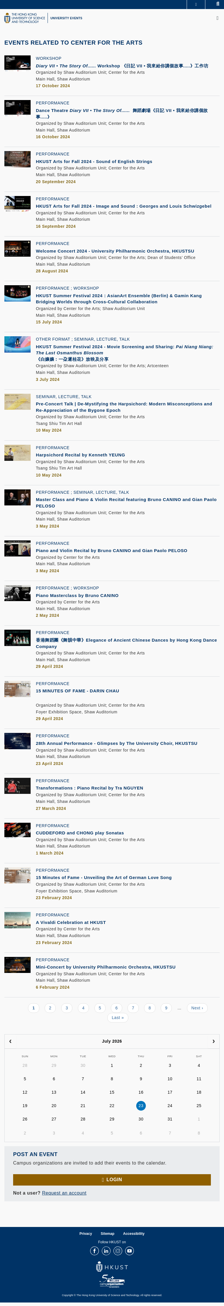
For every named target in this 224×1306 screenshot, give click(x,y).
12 (24, 1096)
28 (24, 1069)
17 (169, 1096)
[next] (213, 1045)
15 (112, 1096)
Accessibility (133, 1237)
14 (82, 1096)
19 (24, 1109)
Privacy (86, 1237)
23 (141, 1109)
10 (169, 1082)
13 (54, 1096)
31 (169, 1123)
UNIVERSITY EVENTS (66, 18)
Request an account (64, 1196)
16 (141, 1096)
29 (54, 1069)
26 (24, 1123)
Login (114, 1183)
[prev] (10, 1045)
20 (54, 1109)
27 (54, 1123)
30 (82, 1069)
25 (199, 1109)
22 (112, 1109)
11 (199, 1082)
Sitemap (107, 1237)
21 (82, 1109)
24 (169, 1109)
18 (199, 1096)
